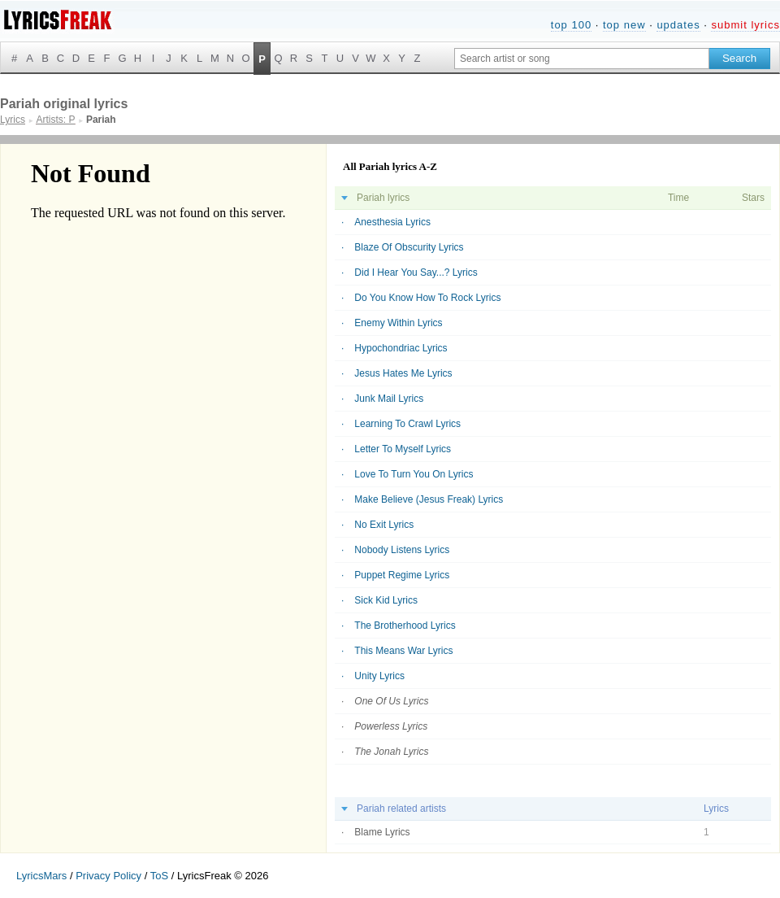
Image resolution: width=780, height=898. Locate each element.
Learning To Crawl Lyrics (407, 423)
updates (678, 25)
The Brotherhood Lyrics (404, 625)
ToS (159, 876)
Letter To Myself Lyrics (402, 449)
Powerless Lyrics (390, 726)
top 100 (571, 25)
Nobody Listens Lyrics (401, 550)
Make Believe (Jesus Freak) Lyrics (428, 499)
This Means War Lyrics (403, 650)
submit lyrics (745, 25)
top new (624, 25)
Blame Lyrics (382, 832)
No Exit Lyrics (384, 524)
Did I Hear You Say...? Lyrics (415, 272)
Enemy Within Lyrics (398, 323)
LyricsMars (41, 876)
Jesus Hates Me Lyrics (403, 373)
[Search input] (581, 58)
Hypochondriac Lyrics (400, 348)
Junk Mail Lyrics (388, 398)
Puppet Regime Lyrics (401, 575)
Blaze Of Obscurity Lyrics (408, 247)
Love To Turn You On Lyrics (413, 474)
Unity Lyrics (379, 676)
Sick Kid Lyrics (386, 600)
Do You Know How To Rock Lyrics (427, 297)
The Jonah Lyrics (391, 751)
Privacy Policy (108, 876)
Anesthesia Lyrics (392, 222)
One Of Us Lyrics (391, 701)
